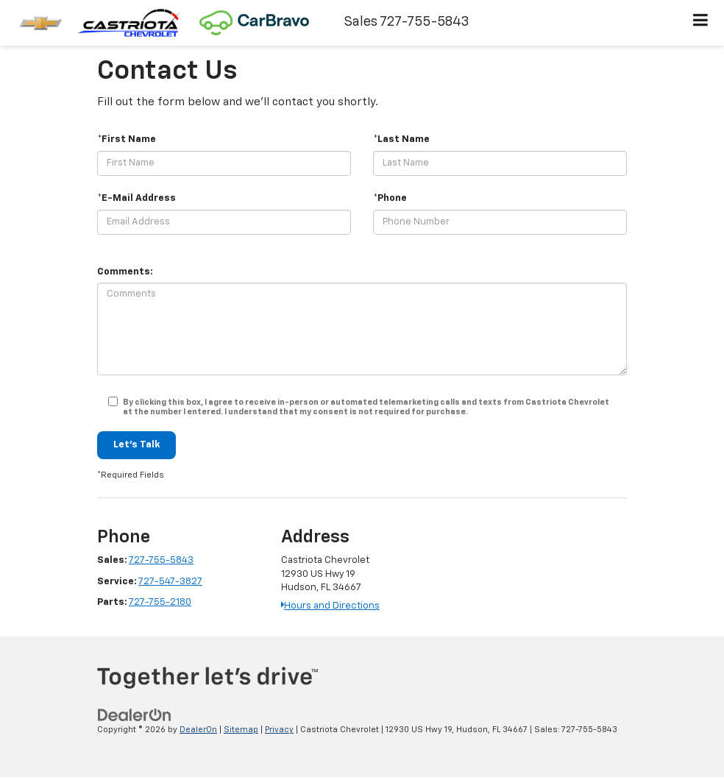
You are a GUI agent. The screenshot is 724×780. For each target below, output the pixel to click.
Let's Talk (136, 445)
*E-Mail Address (136, 198)
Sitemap (241, 730)
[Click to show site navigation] (701, 23)
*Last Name (401, 139)
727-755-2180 (160, 602)
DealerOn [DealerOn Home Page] (198, 730)
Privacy (279, 730)
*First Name (126, 139)
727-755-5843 (161, 560)
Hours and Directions (330, 606)
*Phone (390, 198)
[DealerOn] (134, 715)
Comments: (125, 272)
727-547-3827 (170, 581)
